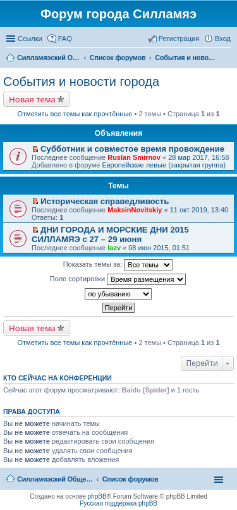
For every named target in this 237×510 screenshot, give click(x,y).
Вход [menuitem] (223, 38)
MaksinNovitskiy (134, 210)
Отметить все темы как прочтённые (75, 114)
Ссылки (30, 38)
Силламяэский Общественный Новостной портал (55, 479)
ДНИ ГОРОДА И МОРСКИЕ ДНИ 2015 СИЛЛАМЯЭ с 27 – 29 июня (110, 234)
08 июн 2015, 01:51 (159, 248)
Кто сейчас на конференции (57, 378)
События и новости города (81, 81)
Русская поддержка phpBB (118, 503)
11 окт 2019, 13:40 (199, 210)
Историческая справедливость (104, 201)
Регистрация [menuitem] (179, 38)
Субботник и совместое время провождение (132, 149)
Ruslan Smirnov (134, 157)
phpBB (97, 496)
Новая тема (32, 99)
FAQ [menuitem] (65, 38)
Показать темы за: (118, 264)
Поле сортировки (118, 279)
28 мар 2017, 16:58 (198, 157)
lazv (114, 248)
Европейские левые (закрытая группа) (164, 165)
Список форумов (130, 479)
